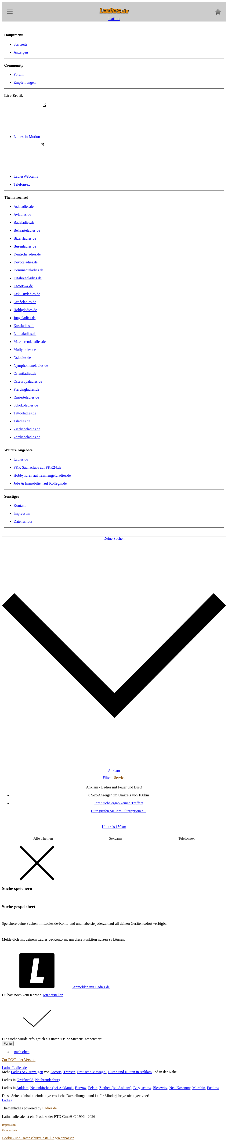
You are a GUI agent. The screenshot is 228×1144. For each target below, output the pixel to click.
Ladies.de (21, 459)
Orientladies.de (25, 373)
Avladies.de (22, 214)
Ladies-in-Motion (63, 137)
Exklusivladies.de (27, 294)
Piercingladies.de (26, 389)
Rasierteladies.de (26, 397)
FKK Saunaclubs (37, 467)
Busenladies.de (25, 246)
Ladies (7, 1100)
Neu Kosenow (179, 1088)
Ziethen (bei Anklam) (115, 1088)
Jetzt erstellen (53, 995)
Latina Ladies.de (14, 1068)
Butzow (80, 1088)
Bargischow (142, 1088)
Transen (69, 1072)
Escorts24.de (23, 286)
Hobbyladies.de (25, 310)
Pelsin (92, 1088)
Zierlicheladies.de (27, 429)
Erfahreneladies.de (27, 278)
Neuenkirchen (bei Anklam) (51, 1088)
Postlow (213, 1088)
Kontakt (20, 505)
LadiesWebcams (62, 176)
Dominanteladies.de (28, 270)
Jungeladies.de (25, 318)
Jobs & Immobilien (40, 483)
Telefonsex (22, 184)
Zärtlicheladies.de (27, 437)
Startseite (21, 44)
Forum (19, 74)
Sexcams (115, 838)
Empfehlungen (25, 82)
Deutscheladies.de (27, 254)
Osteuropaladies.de (28, 381)
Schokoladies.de (26, 405)
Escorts (56, 1072)
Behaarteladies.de (27, 230)
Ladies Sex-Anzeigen (27, 1072)
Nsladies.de (22, 358)
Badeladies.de (24, 222)
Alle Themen (43, 838)
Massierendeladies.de (30, 342)
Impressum (22, 513)
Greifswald (25, 1080)
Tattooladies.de (25, 413)
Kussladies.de (24, 326)
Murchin (198, 1088)
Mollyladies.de (25, 350)
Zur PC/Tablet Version (18, 1060)
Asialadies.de (24, 207)
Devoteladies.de (26, 262)
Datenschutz (23, 521)
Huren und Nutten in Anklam (130, 1072)
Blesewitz (160, 1088)
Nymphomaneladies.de (31, 365)
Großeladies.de (25, 302)
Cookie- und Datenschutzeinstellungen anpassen (38, 1138)
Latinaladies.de (25, 334)
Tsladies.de (22, 421)
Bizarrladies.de (25, 238)
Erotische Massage (91, 1072)
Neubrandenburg (47, 1080)
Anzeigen (21, 52)
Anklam (22, 1088)
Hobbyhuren (42, 475)
